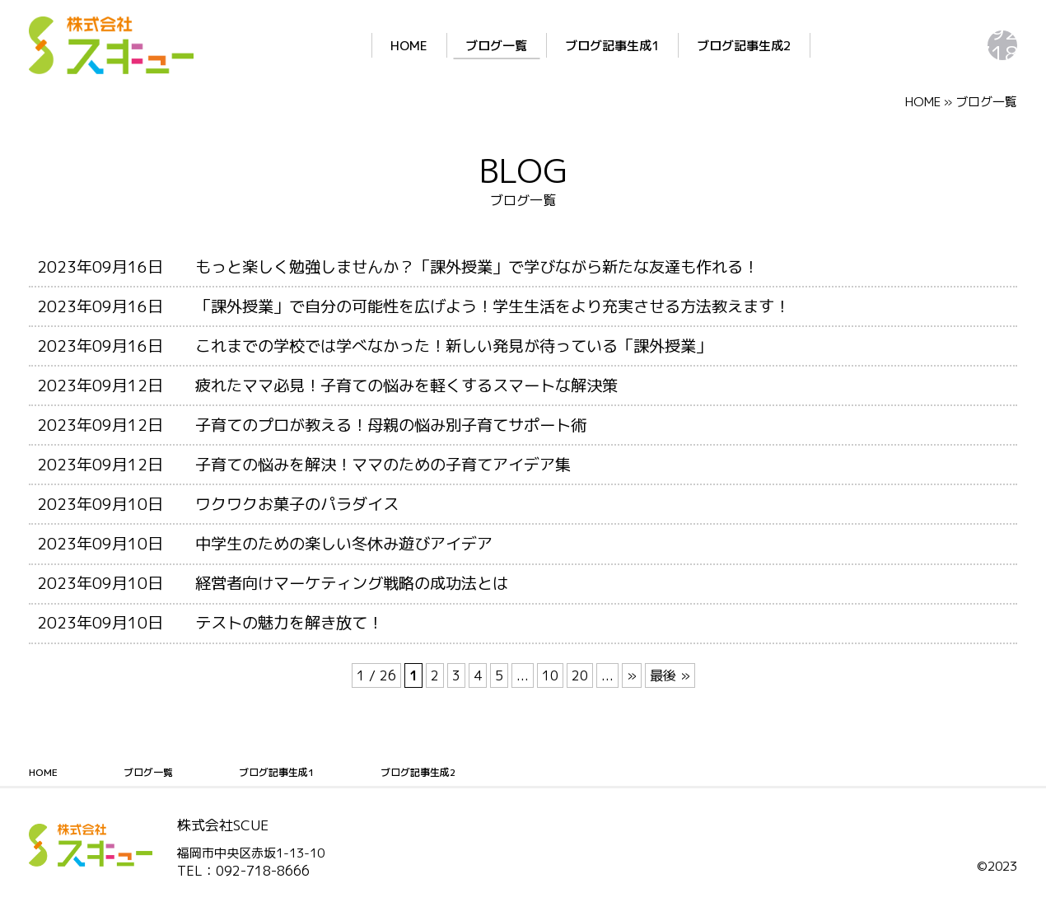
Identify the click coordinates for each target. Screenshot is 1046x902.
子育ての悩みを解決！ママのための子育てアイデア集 (383, 464)
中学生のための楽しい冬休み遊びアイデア (344, 543)
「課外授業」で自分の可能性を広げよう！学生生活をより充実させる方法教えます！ (492, 306)
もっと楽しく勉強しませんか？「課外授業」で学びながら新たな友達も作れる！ (477, 266)
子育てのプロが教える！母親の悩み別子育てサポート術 (390, 425)
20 (580, 675)
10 (550, 675)
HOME (316, 45)
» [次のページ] (632, 675)
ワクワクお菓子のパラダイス (297, 504)
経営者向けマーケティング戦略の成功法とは (351, 583)
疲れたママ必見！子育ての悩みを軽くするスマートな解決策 (406, 385)
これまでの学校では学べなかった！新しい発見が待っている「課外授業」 (453, 345)
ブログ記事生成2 (651, 45)
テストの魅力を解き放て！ (289, 622)
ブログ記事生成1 (520, 45)
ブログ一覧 (404, 45)
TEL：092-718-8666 (243, 871)
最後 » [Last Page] (670, 675)
